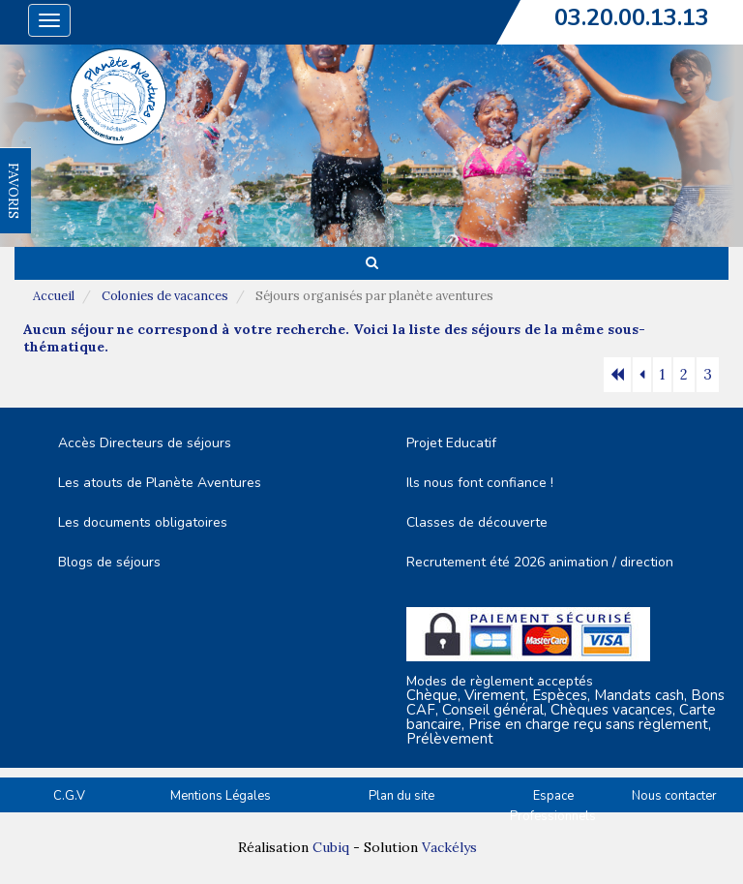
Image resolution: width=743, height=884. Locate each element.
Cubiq (330, 847)
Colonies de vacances (165, 296)
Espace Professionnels (553, 806)
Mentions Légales (220, 796)
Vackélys (449, 847)
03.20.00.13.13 (631, 17)
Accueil (53, 296)
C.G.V (69, 796)
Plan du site (401, 796)
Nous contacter (674, 796)
